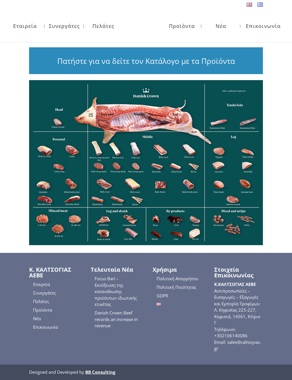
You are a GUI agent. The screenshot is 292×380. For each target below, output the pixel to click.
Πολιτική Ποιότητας (176, 287)
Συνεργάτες (64, 26)
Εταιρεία (25, 26)
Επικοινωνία (263, 26)
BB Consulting (100, 372)
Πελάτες (103, 26)
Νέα (221, 26)
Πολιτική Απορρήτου (177, 278)
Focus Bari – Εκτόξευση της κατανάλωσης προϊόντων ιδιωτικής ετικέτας (116, 291)
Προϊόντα (182, 26)
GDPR (162, 295)
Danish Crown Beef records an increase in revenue (116, 319)
